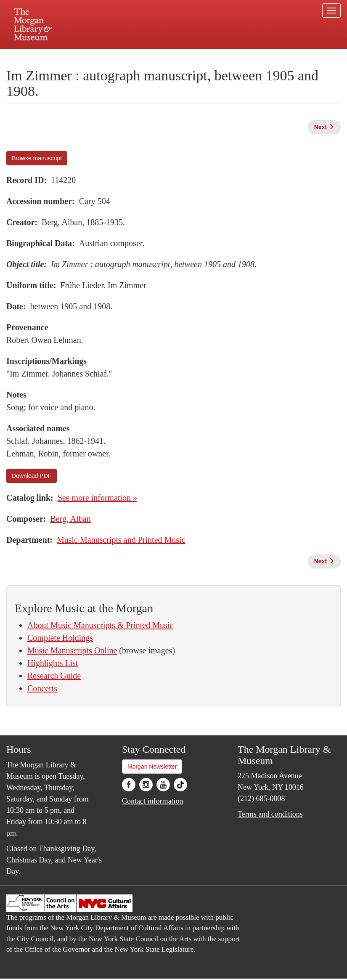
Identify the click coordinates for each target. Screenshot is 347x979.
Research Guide (54, 675)
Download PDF (31, 475)
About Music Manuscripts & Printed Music (100, 625)
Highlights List (52, 663)
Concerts (42, 688)
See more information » (97, 497)
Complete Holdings (60, 637)
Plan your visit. (73, 56)
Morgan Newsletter (152, 766)
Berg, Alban (70, 518)
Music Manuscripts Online (72, 650)
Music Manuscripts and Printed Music (121, 539)
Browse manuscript (37, 158)
